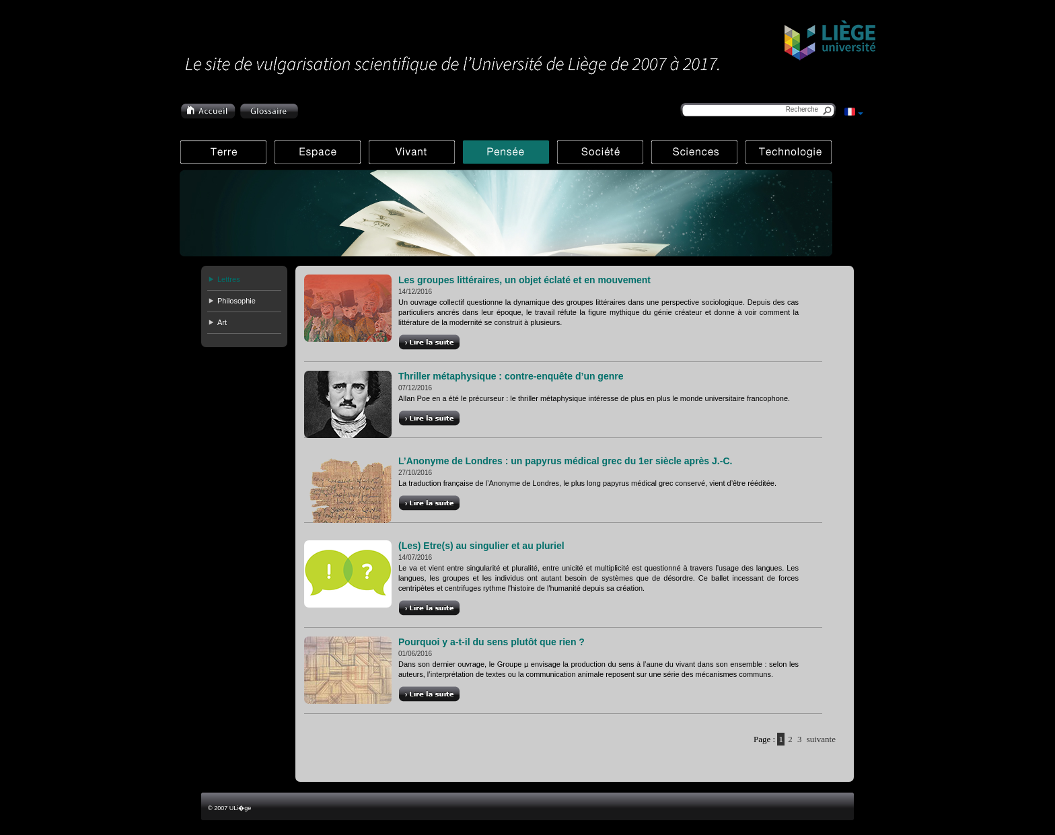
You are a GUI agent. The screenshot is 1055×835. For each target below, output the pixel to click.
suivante (821, 739)
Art (222, 322)
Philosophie (236, 301)
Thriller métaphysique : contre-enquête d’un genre (511, 376)
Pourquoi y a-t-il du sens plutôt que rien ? (491, 642)
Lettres (228, 279)
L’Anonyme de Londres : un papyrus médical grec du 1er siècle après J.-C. (565, 461)
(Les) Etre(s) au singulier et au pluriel (481, 545)
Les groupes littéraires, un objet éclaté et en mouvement (524, 280)
